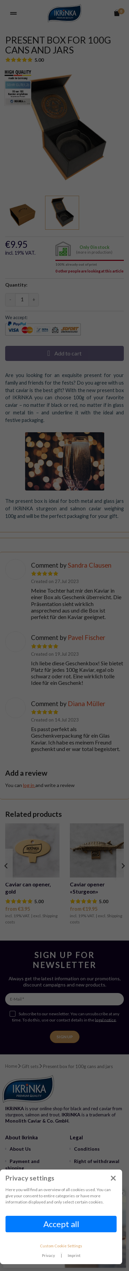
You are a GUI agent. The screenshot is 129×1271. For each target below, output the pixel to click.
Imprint (74, 1255)
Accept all (61, 1224)
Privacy (48, 1255)
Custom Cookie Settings (61, 1246)
